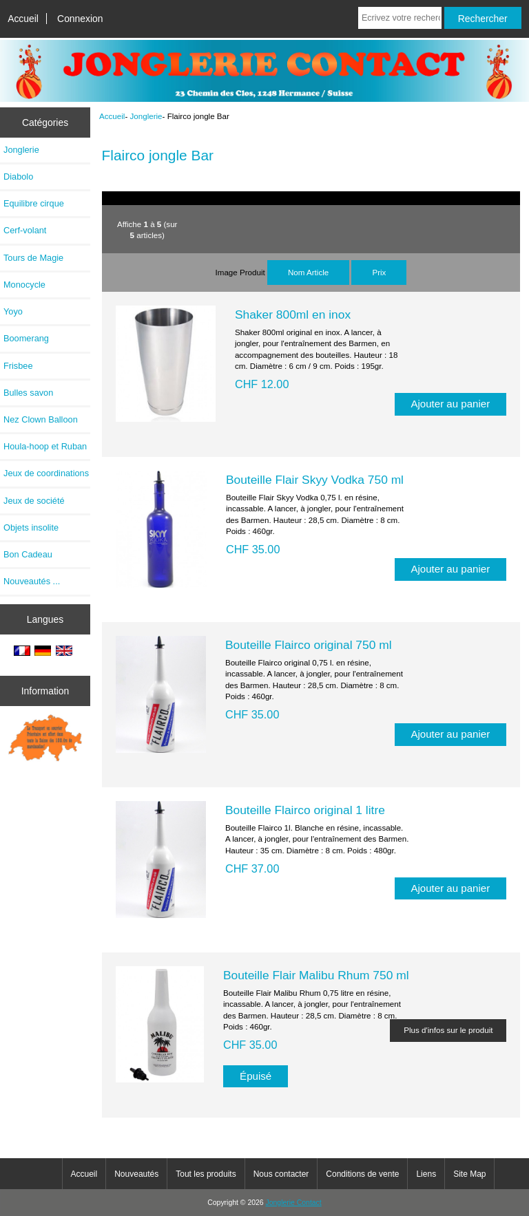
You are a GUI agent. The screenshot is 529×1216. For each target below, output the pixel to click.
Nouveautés (136, 1174)
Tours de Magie (33, 258)
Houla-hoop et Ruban (45, 446)
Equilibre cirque (33, 203)
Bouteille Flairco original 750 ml (308, 645)
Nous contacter (281, 1174)
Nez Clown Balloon (40, 419)
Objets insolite (31, 527)
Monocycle (24, 284)
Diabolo (18, 176)
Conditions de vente (362, 1174)
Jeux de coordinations (46, 473)
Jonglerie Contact (294, 1202)
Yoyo (13, 311)
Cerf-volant (24, 230)
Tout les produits (206, 1174)
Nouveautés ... (31, 581)
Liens (426, 1174)
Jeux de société (34, 500)
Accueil (23, 18)
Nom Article (308, 272)
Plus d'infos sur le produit (448, 1029)
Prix (379, 272)
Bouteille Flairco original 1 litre (305, 810)
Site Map (469, 1174)
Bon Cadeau (27, 554)
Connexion (80, 18)
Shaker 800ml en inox (293, 314)
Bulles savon (28, 392)
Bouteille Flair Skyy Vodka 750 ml (315, 480)
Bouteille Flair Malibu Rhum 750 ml (316, 975)
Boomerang (26, 338)
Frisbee (18, 366)
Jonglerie (146, 115)
